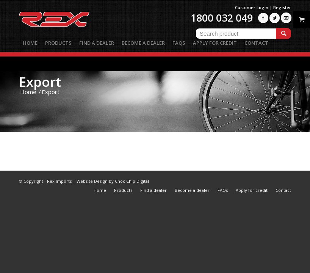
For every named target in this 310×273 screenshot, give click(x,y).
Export (40, 82)
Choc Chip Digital (132, 181)
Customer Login (251, 7)
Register (282, 7)
